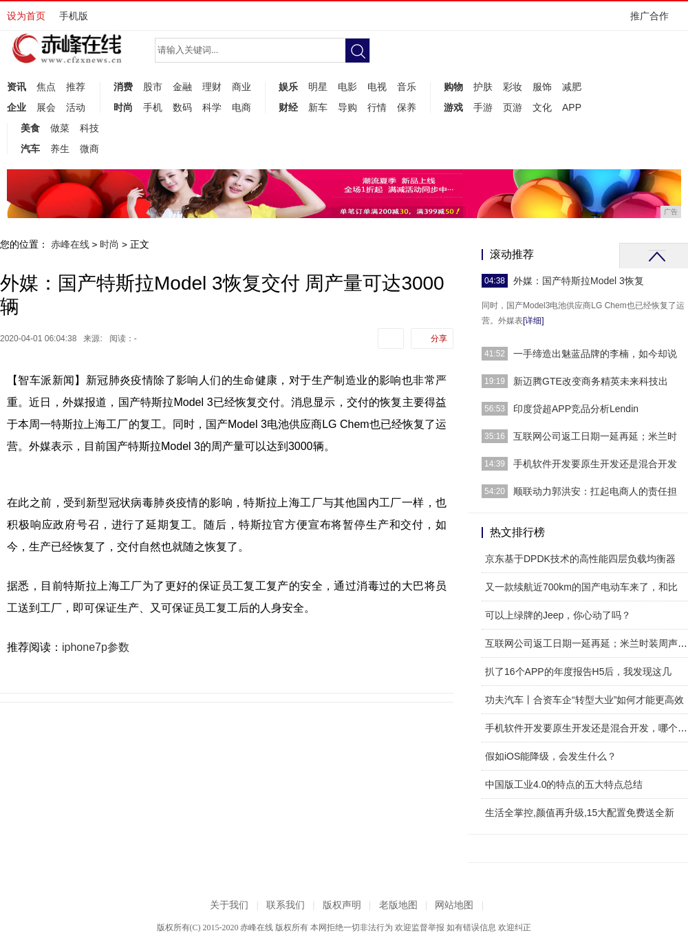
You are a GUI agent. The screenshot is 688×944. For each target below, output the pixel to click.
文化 (542, 107)
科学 (212, 107)
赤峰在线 (70, 244)
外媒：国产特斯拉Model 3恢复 (578, 280)
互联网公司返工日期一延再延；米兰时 (595, 436)
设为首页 (26, 15)
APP (571, 107)
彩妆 (512, 86)
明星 (317, 86)
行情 (377, 107)
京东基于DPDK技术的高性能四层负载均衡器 (580, 558)
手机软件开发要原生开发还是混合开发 (595, 463)
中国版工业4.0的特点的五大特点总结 (564, 784)
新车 (317, 107)
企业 (16, 107)
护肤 (483, 86)
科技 (89, 127)
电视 (377, 86)
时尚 (123, 107)
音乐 (406, 86)
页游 (512, 107)
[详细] (533, 320)
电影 (347, 86)
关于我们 (229, 905)
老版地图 (398, 905)
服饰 (542, 86)
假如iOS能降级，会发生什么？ (550, 756)
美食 (30, 127)
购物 (453, 86)
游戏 (453, 107)
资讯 (16, 86)
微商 (89, 148)
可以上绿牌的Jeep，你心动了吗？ (558, 615)
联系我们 (285, 905)
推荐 (75, 86)
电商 (241, 107)
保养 (406, 107)
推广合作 (654, 20)
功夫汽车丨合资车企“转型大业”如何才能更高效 (584, 699)
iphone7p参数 (95, 647)
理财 (212, 86)
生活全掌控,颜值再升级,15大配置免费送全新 (579, 812)
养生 (59, 148)
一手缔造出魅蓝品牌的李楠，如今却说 (595, 353)
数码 (182, 107)
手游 (483, 107)
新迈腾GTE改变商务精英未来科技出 (590, 381)
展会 (46, 107)
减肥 (571, 86)
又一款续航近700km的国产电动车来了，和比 (581, 586)
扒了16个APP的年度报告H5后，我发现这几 (578, 671)
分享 (439, 338)
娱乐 (288, 86)
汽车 (30, 148)
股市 (152, 86)
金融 (182, 86)
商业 (241, 86)
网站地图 (454, 905)
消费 (123, 86)
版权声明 (342, 905)
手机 (152, 107)
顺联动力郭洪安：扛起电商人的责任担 (595, 491)
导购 (347, 107)
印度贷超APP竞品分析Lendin (575, 408)
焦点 (46, 86)
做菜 (59, 127)
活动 (75, 107)
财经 (288, 107)
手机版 (73, 15)
